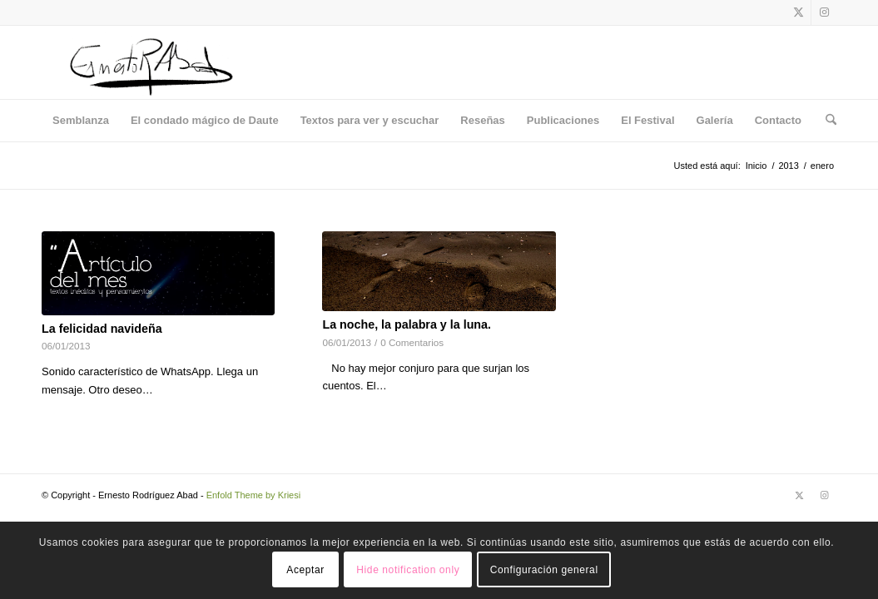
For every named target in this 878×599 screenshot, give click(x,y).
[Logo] (151, 62)
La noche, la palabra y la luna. (406, 324)
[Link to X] (798, 12)
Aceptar (305, 570)
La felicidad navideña (102, 328)
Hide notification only (407, 570)
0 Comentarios (412, 342)
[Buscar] (825, 120)
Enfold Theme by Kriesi (253, 495)
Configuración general (544, 570)
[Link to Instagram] (823, 12)
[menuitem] (81, 120)
